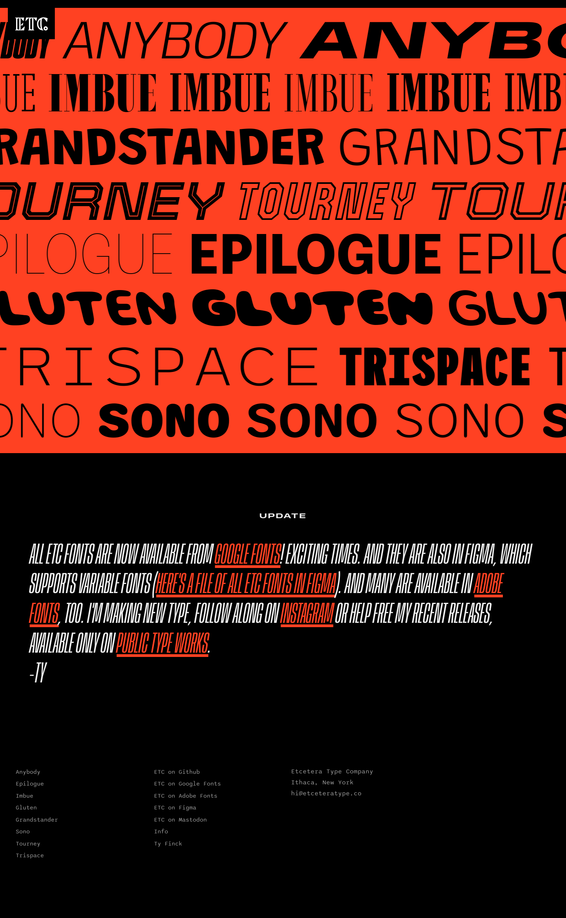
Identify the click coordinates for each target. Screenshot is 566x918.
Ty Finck (168, 843)
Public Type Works (162, 644)
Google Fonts (247, 555)
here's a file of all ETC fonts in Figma (246, 585)
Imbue (24, 795)
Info (161, 831)
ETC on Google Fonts (187, 783)
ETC (31, 23)
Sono (23, 831)
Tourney (28, 843)
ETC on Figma (175, 807)
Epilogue (30, 783)
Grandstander (37, 819)
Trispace (30, 855)
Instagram (307, 614)
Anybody (28, 771)
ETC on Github (177, 771)
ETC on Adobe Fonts (185, 795)
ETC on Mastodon (180, 819)
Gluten (26, 807)
